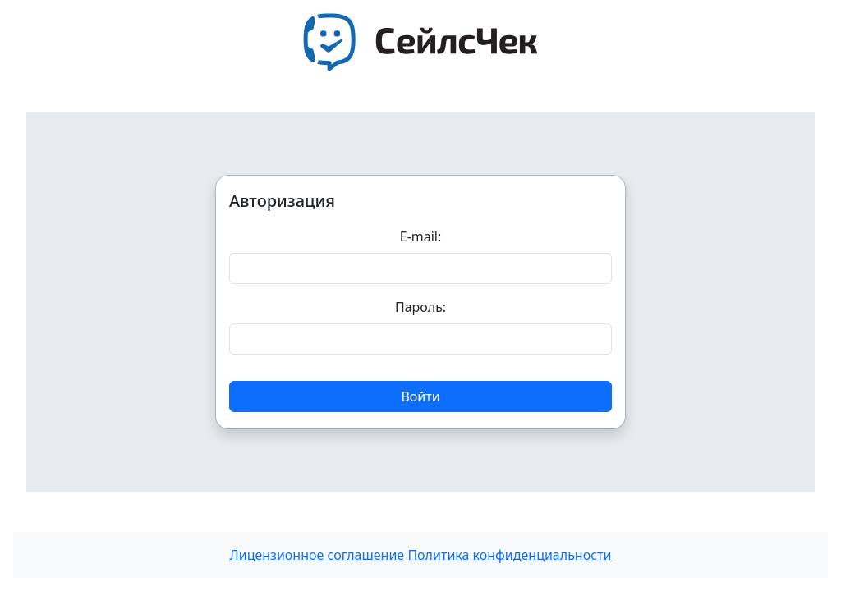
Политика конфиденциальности (509, 555)
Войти (420, 396)
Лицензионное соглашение (317, 555)
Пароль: (420, 307)
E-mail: (421, 236)
